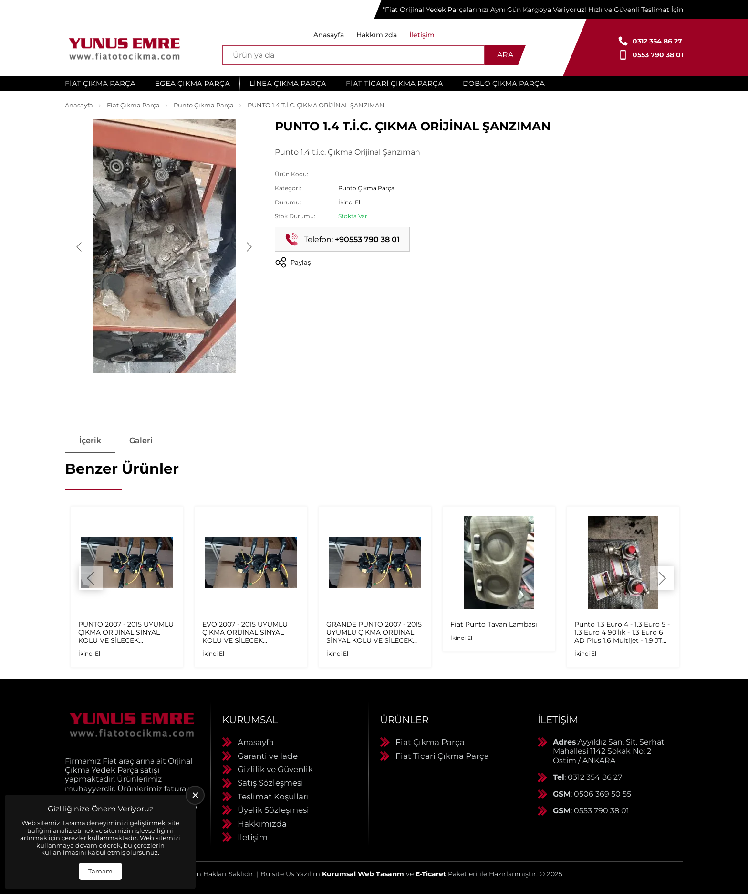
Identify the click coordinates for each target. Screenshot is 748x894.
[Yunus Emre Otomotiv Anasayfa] (124, 47)
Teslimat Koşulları (273, 796)
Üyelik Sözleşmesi (273, 810)
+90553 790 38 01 (367, 239)
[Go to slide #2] (164, 396)
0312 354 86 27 (657, 41)
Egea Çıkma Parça (192, 83)
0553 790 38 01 (658, 55)
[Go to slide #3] (214, 396)
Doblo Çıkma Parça (504, 83)
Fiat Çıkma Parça (100, 83)
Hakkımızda (376, 35)
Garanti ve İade (268, 756)
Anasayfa (328, 35)
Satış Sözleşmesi (270, 783)
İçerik (90, 440)
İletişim (422, 35)
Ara (505, 54)
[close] (195, 795)
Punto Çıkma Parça (204, 105)
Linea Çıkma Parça (287, 83)
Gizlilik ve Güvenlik (275, 769)
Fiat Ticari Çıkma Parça (394, 83)
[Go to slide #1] (114, 396)
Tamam (100, 871)
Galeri (141, 440)
